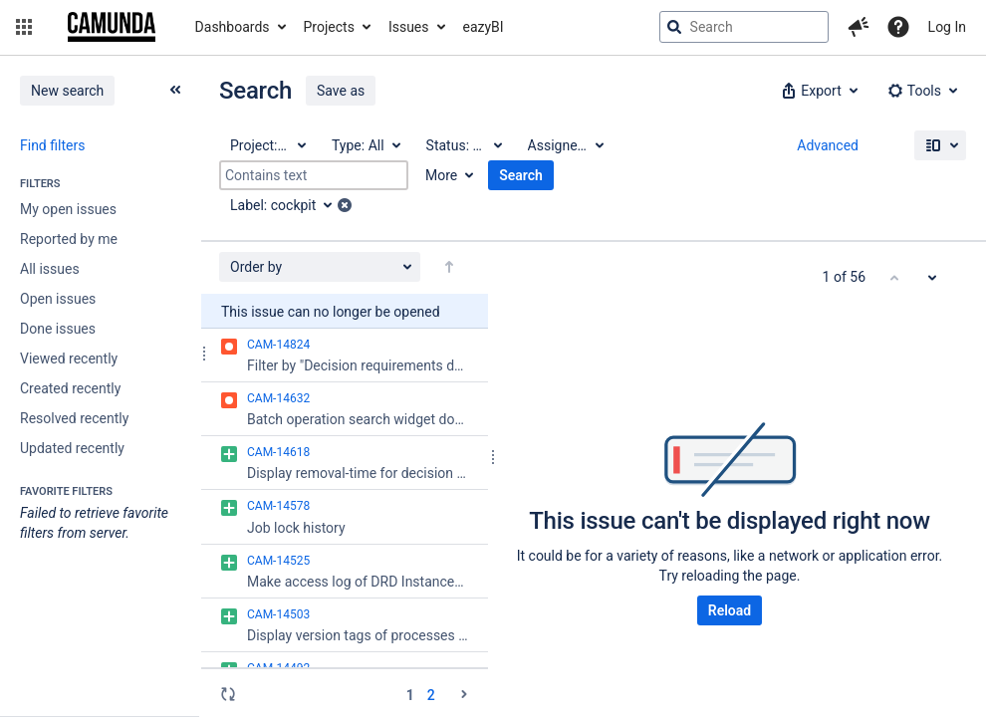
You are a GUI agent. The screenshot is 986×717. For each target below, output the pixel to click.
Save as (341, 91)
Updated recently (72, 448)
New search (67, 91)
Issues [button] (408, 27)
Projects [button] (329, 27)
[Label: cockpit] (288, 205)
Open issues (58, 299)
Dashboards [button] (232, 27)
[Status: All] (463, 145)
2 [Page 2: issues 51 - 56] (431, 695)
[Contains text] (313, 175)
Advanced (828, 145)
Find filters (52, 145)
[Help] (898, 27)
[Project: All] (267, 145)
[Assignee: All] (565, 145)
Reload (729, 610)
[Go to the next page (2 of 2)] (464, 694)
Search (521, 175)
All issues (50, 269)
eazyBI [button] (483, 27)
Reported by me (69, 239)
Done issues (58, 329)
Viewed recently (69, 358)
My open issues (68, 209)
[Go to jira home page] (111, 27)
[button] (24, 27)
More (441, 175)
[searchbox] (744, 27)
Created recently (70, 388)
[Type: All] (365, 145)
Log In (947, 27)
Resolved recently (74, 418)
